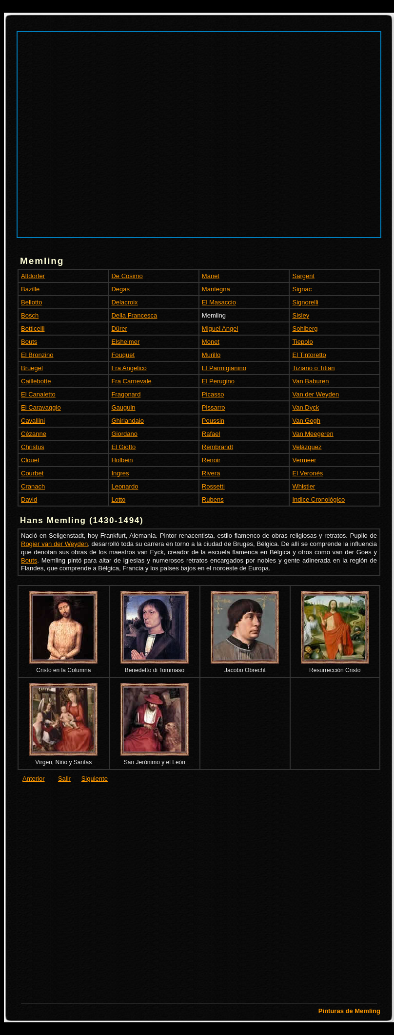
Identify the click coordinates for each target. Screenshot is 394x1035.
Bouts (29, 341)
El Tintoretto (309, 354)
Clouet (30, 460)
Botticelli (32, 328)
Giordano (124, 433)
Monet (210, 341)
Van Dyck (305, 407)
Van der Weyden (315, 394)
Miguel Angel (220, 328)
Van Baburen (310, 381)
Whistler (303, 486)
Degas (120, 289)
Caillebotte (36, 381)
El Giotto (123, 447)
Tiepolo (302, 341)
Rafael (211, 433)
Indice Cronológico (318, 499)
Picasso (213, 394)
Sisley (300, 315)
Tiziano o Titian (313, 368)
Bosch (30, 315)
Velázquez (306, 447)
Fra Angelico (128, 368)
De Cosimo (126, 276)
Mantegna (216, 289)
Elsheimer (125, 341)
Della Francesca (134, 315)
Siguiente (94, 778)
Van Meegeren (312, 433)
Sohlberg (304, 328)
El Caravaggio (41, 407)
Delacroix (124, 302)
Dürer (119, 328)
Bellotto (31, 302)
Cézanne (33, 433)
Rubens (213, 499)
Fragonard (125, 394)
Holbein (122, 460)
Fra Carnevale (131, 381)
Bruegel (32, 368)
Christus (32, 447)
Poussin (213, 420)
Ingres (120, 473)
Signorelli (305, 302)
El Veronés (307, 473)
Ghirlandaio (127, 420)
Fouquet (123, 354)
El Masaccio (219, 302)
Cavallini (33, 420)
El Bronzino (37, 354)
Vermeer (304, 460)
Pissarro (213, 407)
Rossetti (213, 486)
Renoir (211, 460)
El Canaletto (38, 394)
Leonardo (124, 486)
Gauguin (123, 407)
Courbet (32, 473)
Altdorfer (33, 276)
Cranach (33, 486)
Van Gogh (306, 420)
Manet (210, 276)
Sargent (303, 276)
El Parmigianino (224, 368)
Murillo (211, 354)
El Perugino (218, 381)
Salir (64, 778)
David (29, 499)
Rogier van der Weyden (54, 543)
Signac (302, 289)
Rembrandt (217, 447)
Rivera (211, 473)
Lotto (118, 499)
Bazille (30, 289)
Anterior (33, 778)
